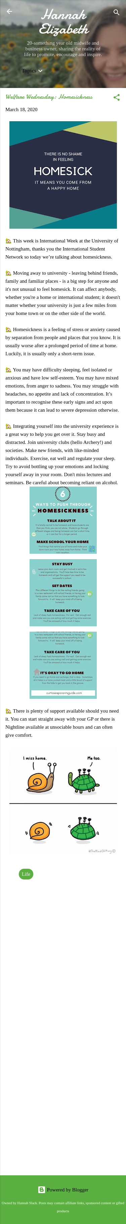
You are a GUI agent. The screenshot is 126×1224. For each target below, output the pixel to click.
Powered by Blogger (63, 1189)
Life (26, 874)
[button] (117, 98)
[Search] (117, 13)
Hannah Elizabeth (63, 21)
